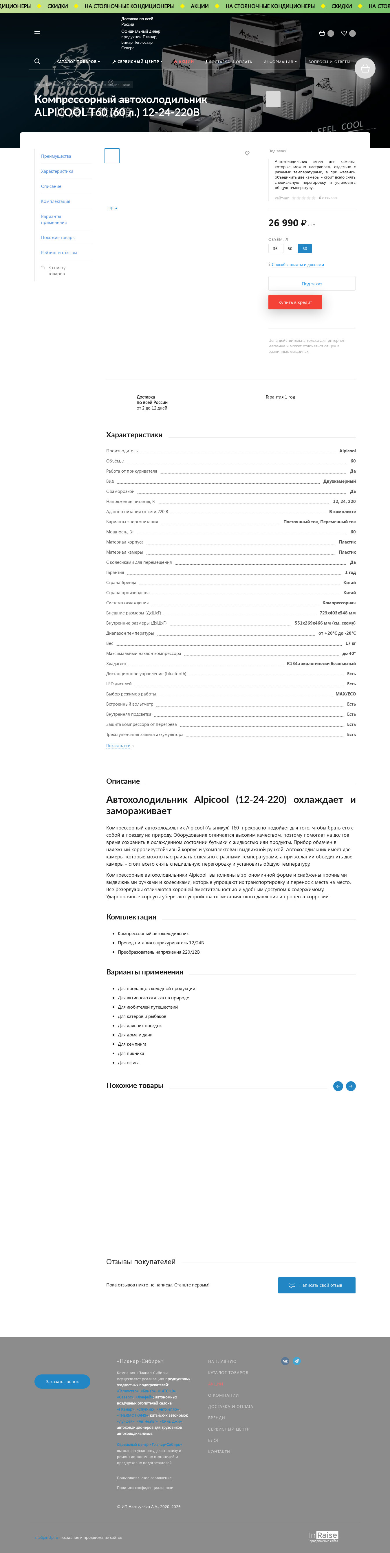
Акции (215, 1384)
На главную (222, 1361)
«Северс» (125, 1396)
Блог (213, 1440)
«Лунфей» (144, 1396)
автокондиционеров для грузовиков (149, 1427)
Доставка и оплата (230, 1406)
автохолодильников (134, 1433)
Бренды (217, 1417)
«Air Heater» (147, 1421)
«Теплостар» (128, 1390)
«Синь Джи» (171, 1421)
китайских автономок (169, 1415)
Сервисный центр (229, 1429)
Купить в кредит (295, 302)
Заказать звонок (62, 1381)
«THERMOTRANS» (132, 1415)
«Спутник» (145, 1409)
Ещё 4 (112, 208)
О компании (223, 1395)
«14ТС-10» (167, 1390)
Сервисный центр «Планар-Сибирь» (149, 1444)
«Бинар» (148, 1390)
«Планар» (125, 1409)
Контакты (219, 1451)
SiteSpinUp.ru (46, 1537)
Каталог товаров (228, 1372)
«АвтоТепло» (168, 1409)
